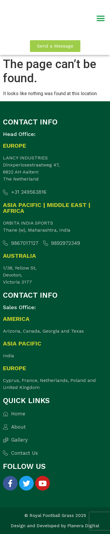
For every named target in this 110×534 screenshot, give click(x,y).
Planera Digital (83, 525)
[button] (100, 18)
